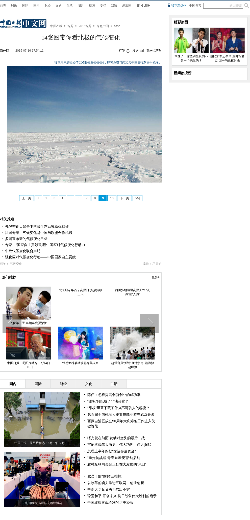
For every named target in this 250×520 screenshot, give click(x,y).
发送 (136, 50)
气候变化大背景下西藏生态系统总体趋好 (37, 227)
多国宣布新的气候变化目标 (26, 239)
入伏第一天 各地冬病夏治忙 (28, 323)
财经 (47, 5)
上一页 (26, 198)
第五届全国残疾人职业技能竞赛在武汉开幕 (121, 414)
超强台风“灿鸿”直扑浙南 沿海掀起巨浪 (132, 365)
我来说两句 (154, 50)
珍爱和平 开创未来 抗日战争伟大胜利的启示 (122, 496)
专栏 (103, 5)
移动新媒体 (178, 5)
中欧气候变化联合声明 (22, 251)
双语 (114, 5)
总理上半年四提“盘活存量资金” (111, 451)
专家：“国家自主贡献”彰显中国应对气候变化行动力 (45, 245)
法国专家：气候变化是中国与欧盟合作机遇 (38, 233)
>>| (137, 198)
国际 (25, 5)
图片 (81, 5)
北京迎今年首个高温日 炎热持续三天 (80, 292)
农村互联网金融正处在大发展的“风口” (116, 464)
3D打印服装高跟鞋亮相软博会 (42, 503)
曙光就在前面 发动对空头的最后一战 (116, 438)
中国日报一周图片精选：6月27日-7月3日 (41, 443)
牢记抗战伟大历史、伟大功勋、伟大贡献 (119, 445)
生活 (70, 5)
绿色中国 (103, 26)
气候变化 (16, 264)
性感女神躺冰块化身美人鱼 (80, 363)
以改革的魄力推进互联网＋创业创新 (115, 483)
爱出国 (126, 5)
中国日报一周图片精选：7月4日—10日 (28, 365)
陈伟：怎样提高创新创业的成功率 (113, 395)
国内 (36, 5)
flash (117, 26)
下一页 (124, 198)
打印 (122, 50)
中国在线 (56, 26)
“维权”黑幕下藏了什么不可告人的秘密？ (118, 408)
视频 (92, 5)
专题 (70, 26)
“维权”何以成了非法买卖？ (108, 401)
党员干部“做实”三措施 (104, 476)
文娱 (59, 5)
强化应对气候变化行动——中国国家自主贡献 (40, 257)
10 (111, 198)
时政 (14, 5)
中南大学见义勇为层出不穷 (108, 489)
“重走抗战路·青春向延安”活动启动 (113, 458)
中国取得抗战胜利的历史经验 (110, 503)
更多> (156, 277)
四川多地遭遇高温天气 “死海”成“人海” (132, 292)
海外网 (4, 50)
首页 (3, 5)
